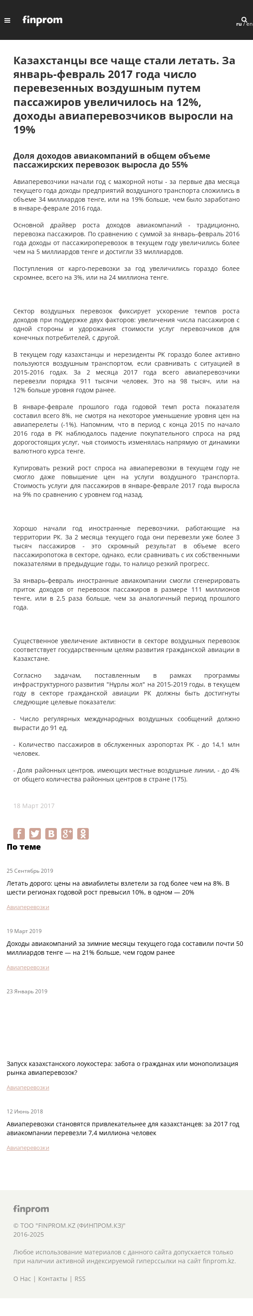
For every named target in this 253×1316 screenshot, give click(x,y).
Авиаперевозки (28, 907)
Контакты (52, 1278)
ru (239, 23)
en (249, 23)
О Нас (22, 1278)
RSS (80, 1278)
